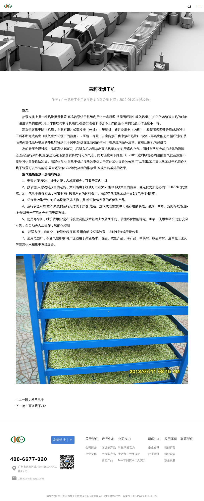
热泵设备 (170, 460)
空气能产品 (109, 453)
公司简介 (91, 447)
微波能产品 (109, 447)
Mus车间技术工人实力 (132, 460)
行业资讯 (153, 453)
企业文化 (91, 453)
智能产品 (107, 460)
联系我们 (186, 439)
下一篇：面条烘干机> (31, 406)
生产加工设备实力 (129, 453)
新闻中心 (154, 439)
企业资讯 (153, 447)
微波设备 (170, 453)
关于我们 (91, 439)
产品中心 (108, 439)
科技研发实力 (126, 447)
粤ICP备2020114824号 (144, 496)
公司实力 (124, 439)
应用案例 (170, 439)
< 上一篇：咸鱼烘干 (30, 399)
